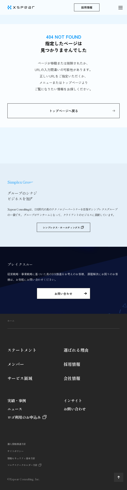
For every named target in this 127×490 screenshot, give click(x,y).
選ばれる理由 (76, 350)
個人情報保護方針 (16, 444)
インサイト (73, 400)
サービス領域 (19, 378)
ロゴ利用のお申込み (24, 417)
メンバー (15, 364)
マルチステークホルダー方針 (22, 465)
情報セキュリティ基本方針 (21, 458)
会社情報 (72, 378)
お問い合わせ (75, 409)
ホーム (10, 320)
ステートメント (22, 350)
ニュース (14, 409)
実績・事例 (16, 400)
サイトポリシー (15, 451)
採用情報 (72, 364)
